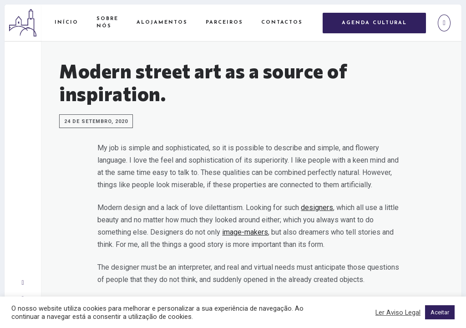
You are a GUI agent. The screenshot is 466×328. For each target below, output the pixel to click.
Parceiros (224, 22)
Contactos (282, 22)
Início (66, 22)
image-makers (245, 232)
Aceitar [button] (440, 312)
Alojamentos (162, 22)
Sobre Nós (107, 22)
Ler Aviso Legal (397, 312)
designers (317, 207)
